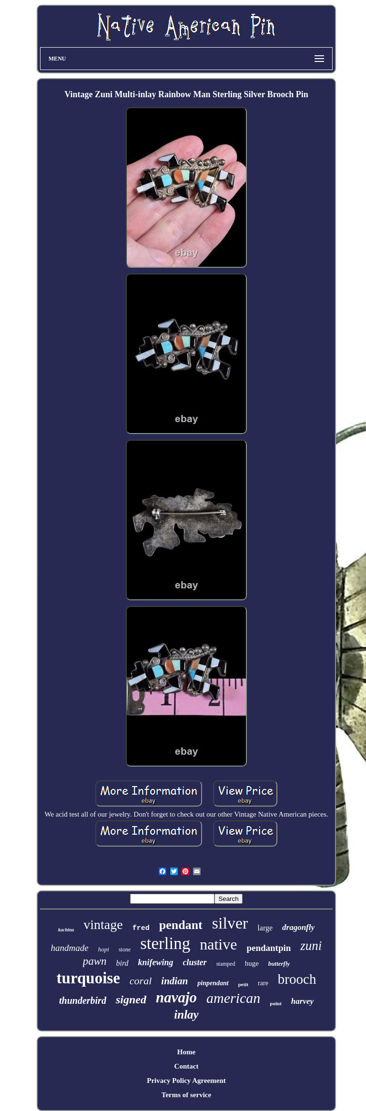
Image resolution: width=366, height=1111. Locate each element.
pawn (95, 961)
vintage (102, 924)
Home (186, 1052)
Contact (186, 1066)
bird (122, 963)
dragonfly (298, 927)
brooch (297, 979)
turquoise (88, 978)
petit (243, 984)
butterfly (279, 963)
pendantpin (268, 948)
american (233, 998)
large (265, 928)
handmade (70, 948)
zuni (311, 946)
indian (174, 981)
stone (125, 949)
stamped (225, 963)
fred (141, 928)
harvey (302, 1001)
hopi (103, 949)
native (218, 944)
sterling (165, 943)
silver (230, 923)
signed (131, 999)
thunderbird (82, 1000)
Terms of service (186, 1095)
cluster (195, 962)
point (275, 1003)
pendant (181, 925)
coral (141, 981)
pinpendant (212, 983)
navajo (176, 997)
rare (263, 983)
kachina (66, 929)
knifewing (155, 962)
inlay (186, 1014)
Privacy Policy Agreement (186, 1080)
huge (252, 963)
